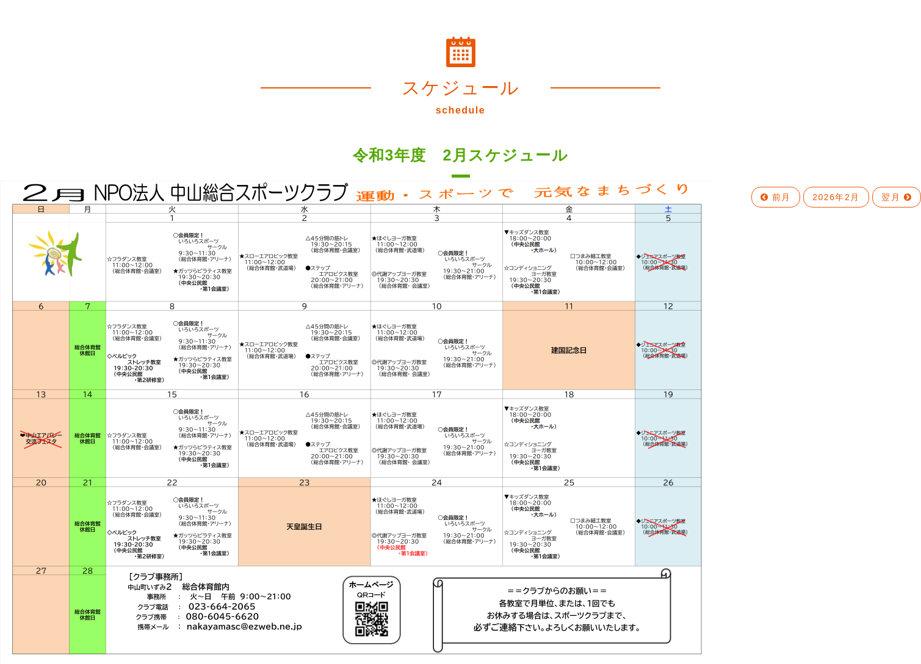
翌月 (896, 197)
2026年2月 (835, 197)
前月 (775, 197)
